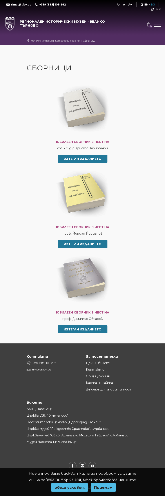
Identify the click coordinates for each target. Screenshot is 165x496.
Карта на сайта (99, 383)
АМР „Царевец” (39, 409)
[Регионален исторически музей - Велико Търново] (55, 22)
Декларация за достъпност (109, 389)
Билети (34, 402)
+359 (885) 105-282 (44, 363)
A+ (130, 4)
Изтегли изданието (83, 159)
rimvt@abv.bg (41, 369)
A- (118, 4)
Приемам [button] (103, 487)
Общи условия (98, 376)
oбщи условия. (69, 487)
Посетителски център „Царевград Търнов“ (64, 422)
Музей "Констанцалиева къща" (52, 442)
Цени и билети (98, 363)
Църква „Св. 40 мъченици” (48, 416)
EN (146, 4)
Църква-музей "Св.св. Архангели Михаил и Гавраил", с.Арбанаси (77, 435)
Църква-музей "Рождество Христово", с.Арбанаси (68, 429)
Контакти (95, 370)
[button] (157, 25)
